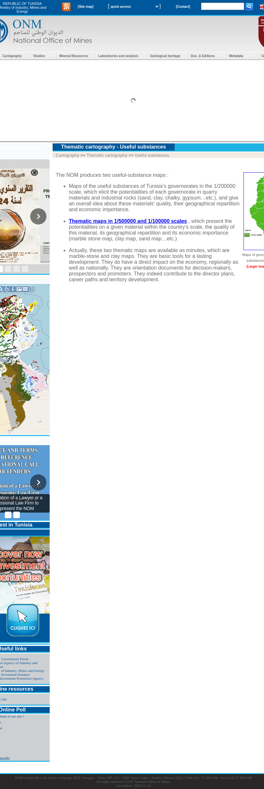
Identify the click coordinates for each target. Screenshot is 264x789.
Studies (39, 56)
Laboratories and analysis (118, 56)
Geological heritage (165, 56)
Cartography (12, 56)
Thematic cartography (106, 155)
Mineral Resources (73, 56)
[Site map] (86, 6)
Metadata (236, 56)
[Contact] (183, 6)
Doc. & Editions (203, 56)
